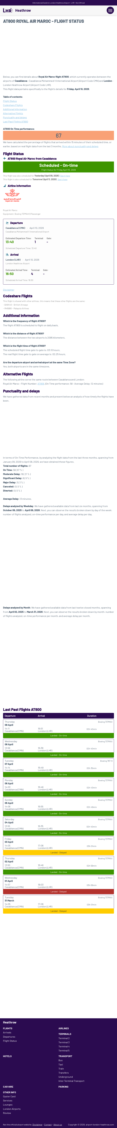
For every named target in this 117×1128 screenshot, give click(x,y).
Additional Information (15, 109)
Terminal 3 (63, 1042)
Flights (7, 1028)
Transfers (63, 1072)
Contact (48, 1124)
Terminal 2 (64, 1038)
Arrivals (7, 1032)
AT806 (41, 383)
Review (7, 1112)
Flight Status (10, 101)
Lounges (7, 1104)
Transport (65, 1056)
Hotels (7, 1056)
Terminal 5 (63, 1050)
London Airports (12, 1108)
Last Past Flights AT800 (15, 121)
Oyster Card (9, 1096)
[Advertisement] (58, 50)
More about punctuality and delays (80, 146)
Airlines (63, 1028)
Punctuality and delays (15, 117)
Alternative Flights (13, 113)
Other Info (9, 1092)
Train (61, 1068)
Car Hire (8, 1086)
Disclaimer (37, 1124)
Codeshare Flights (13, 105)
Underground (65, 1076)
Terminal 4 (64, 1046)
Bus (60, 1060)
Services (7, 1100)
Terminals (64, 1033)
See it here (65, 175)
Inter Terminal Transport (71, 1080)
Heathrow (23, 10)
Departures (9, 1036)
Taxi (60, 1064)
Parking (63, 1086)
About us (57, 1124)
